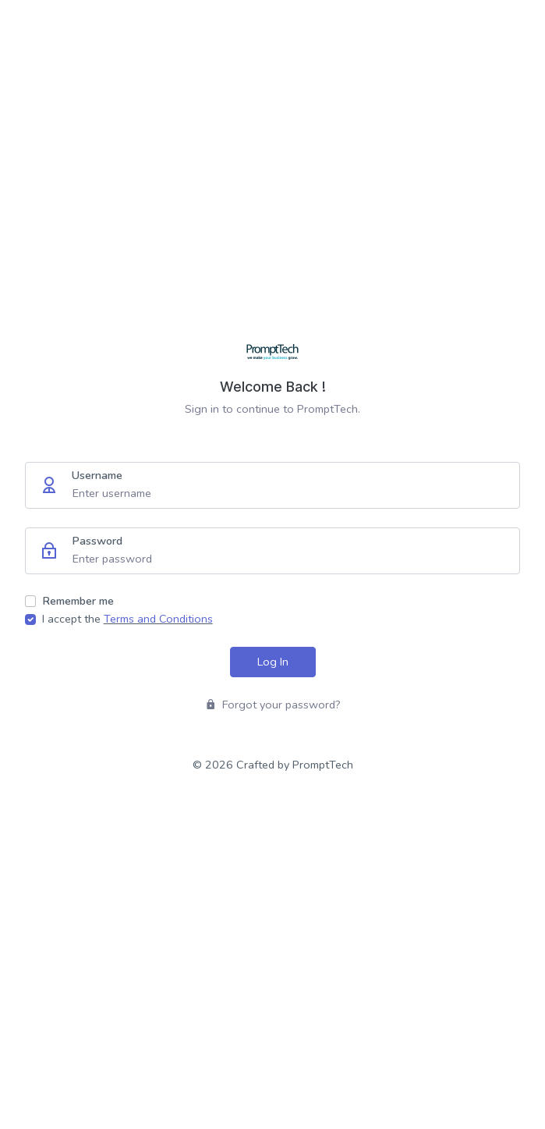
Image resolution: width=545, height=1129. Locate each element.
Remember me (78, 601)
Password (97, 541)
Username (97, 475)
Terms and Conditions (158, 619)
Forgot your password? (273, 704)
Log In (272, 661)
